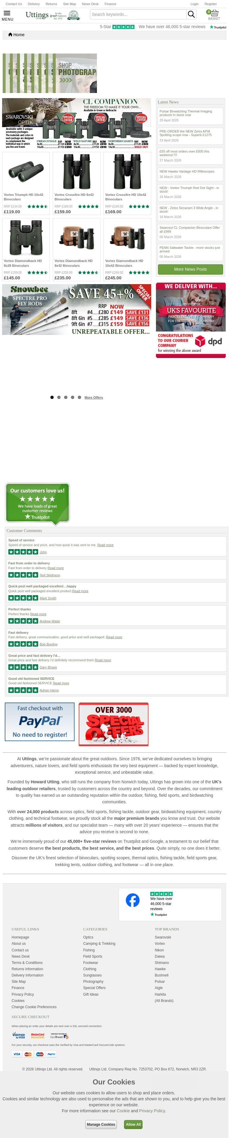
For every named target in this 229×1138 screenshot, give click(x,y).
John (43, 613)
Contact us (20, 1011)
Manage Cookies (101, 1124)
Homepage (20, 999)
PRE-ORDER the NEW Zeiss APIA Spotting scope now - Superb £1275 (186, 194)
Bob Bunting (49, 705)
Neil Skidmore (50, 636)
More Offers (94, 459)
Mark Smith (48, 659)
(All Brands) (164, 1062)
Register (211, 4)
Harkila (160, 1055)
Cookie (123, 1110)
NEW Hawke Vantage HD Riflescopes (187, 232)
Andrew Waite (50, 682)
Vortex (160, 1005)
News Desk (90, 4)
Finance (110, 4)
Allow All (133, 1124)
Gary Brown (48, 728)
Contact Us (14, 4)
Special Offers (94, 1049)
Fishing (89, 1011)
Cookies (18, 1062)
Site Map (69, 4)
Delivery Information (28, 1036)
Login (195, 4)
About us (19, 1005)
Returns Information (27, 1030)
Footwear (90, 1024)
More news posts (190, 330)
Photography (93, 1042)
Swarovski (163, 999)
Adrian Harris (49, 751)
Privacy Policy (152, 1110)
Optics (88, 999)
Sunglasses (92, 1036)
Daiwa (160, 1017)
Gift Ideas (90, 1055)
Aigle (159, 1049)
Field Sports (92, 1017)
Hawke (160, 1030)
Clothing (89, 1030)
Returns (51, 4)
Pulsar (160, 1042)
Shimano (162, 1024)
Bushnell (161, 1036)
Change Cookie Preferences (34, 1068)
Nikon (159, 1011)
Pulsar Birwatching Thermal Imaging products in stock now (186, 174)
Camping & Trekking (99, 1005)
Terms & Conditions (27, 1024)
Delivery (34, 4)
